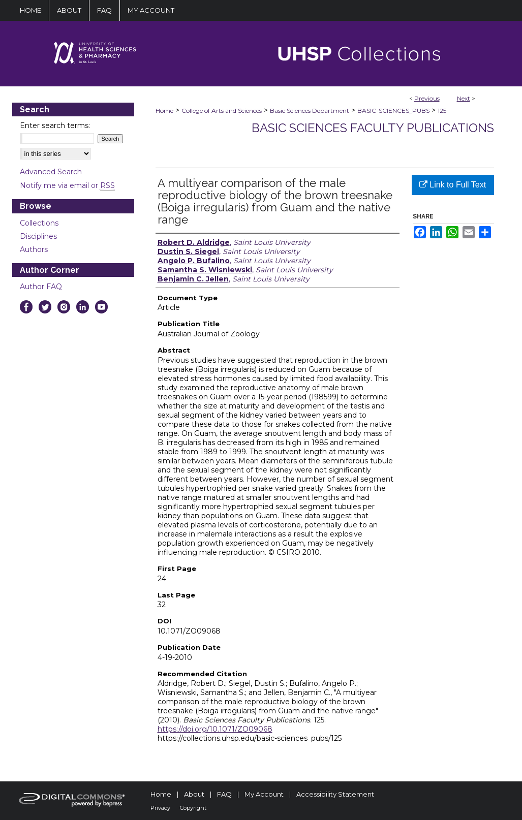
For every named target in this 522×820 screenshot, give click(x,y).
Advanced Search (51, 171)
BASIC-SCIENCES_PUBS (393, 110)
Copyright (193, 807)
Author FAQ (41, 286)
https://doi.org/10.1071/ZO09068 (215, 729)
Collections (39, 223)
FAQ (224, 794)
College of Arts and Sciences (221, 110)
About (194, 794)
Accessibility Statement (335, 794)
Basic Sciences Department (309, 110)
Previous (427, 98)
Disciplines (38, 236)
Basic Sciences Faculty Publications (373, 127)
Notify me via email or (67, 185)
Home (164, 110)
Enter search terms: (55, 125)
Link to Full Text (452, 184)
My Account (264, 794)
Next (463, 98)
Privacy (160, 807)
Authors (34, 249)
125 (442, 110)
